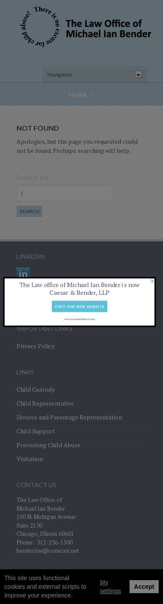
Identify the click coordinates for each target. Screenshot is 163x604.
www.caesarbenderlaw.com (79, 310)
